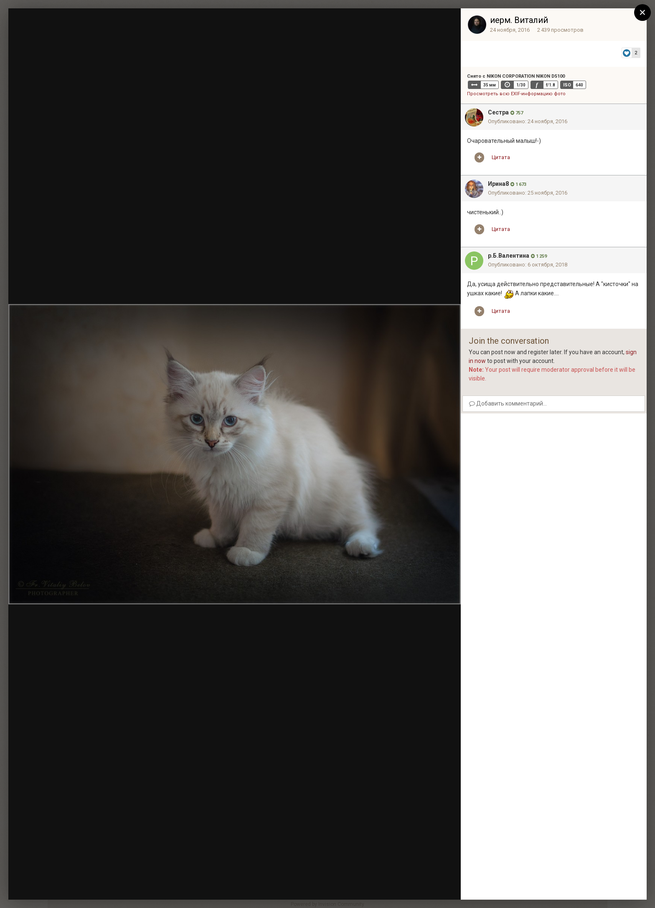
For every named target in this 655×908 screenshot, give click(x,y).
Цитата (501, 157)
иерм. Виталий (519, 20)
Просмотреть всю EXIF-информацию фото (516, 93)
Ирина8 (498, 183)
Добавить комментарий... (508, 403)
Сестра (498, 112)
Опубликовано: (527, 121)
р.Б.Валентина (508, 255)
